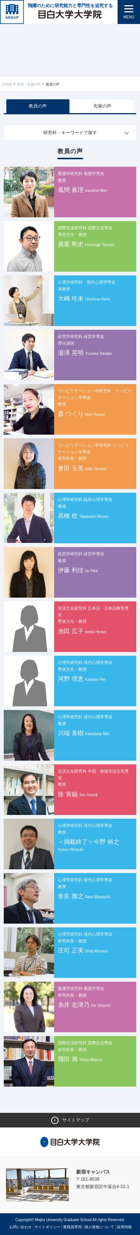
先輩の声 (102, 106)
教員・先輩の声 (29, 84)
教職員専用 (72, 1227)
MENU (128, 17)
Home (7, 84)
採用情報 (124, 1227)
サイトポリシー (47, 1227)
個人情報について (99, 1227)
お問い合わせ (20, 1227)
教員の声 (38, 106)
